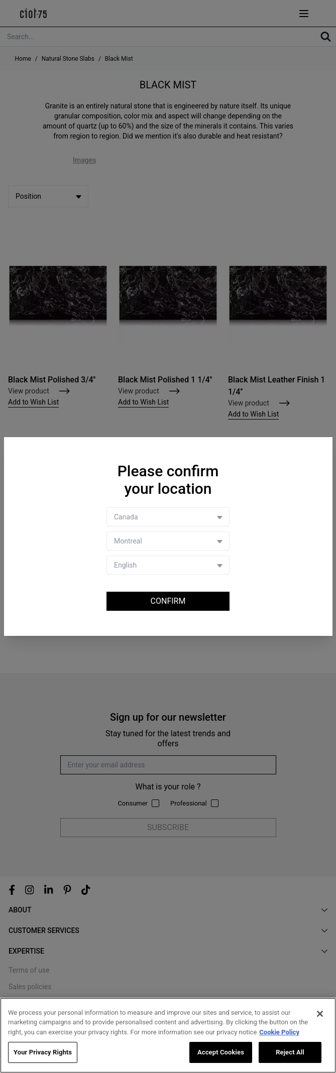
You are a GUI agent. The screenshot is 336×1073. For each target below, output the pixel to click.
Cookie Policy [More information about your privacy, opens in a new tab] (279, 1032)
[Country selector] (168, 516)
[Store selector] (168, 541)
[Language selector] (168, 565)
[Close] (320, 1014)
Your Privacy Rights (43, 1052)
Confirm (168, 601)
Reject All (290, 1052)
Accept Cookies (220, 1052)
